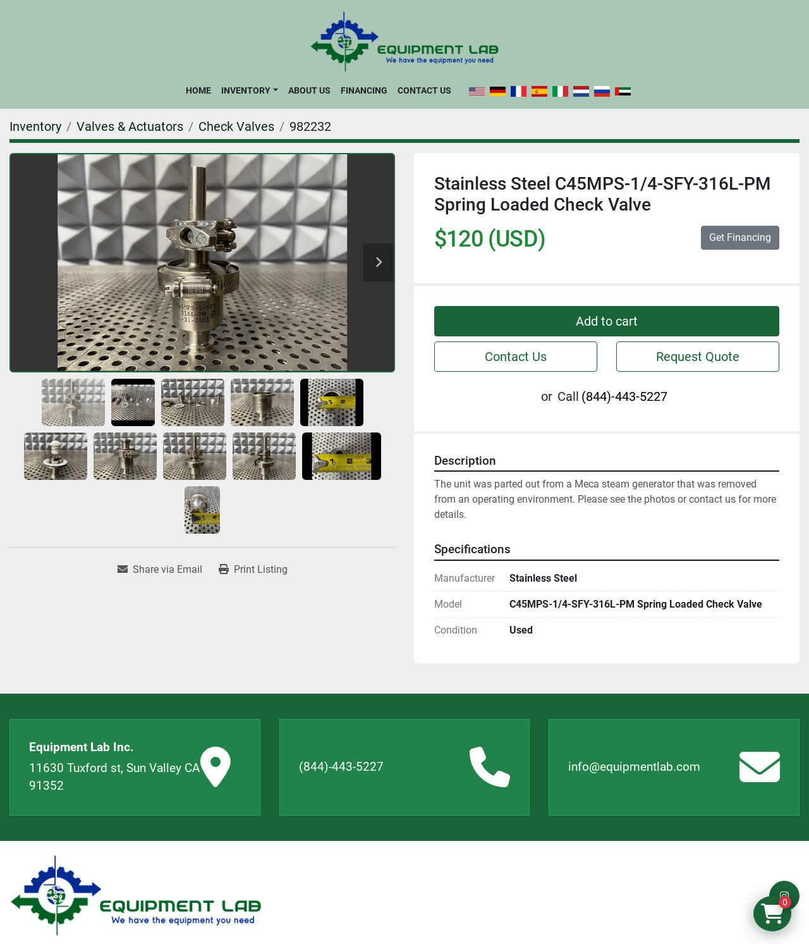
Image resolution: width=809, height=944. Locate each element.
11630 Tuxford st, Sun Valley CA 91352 (114, 777)
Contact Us (424, 90)
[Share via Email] (159, 570)
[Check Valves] (236, 126)
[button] (249, 90)
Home (198, 90)
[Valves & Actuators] (129, 126)
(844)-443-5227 (624, 396)
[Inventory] (35, 126)
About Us (309, 90)
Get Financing (740, 237)
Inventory (246, 90)
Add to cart (607, 321)
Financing (364, 90)
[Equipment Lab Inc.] (135, 896)
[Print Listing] (253, 570)
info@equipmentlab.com (634, 766)
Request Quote (697, 356)
